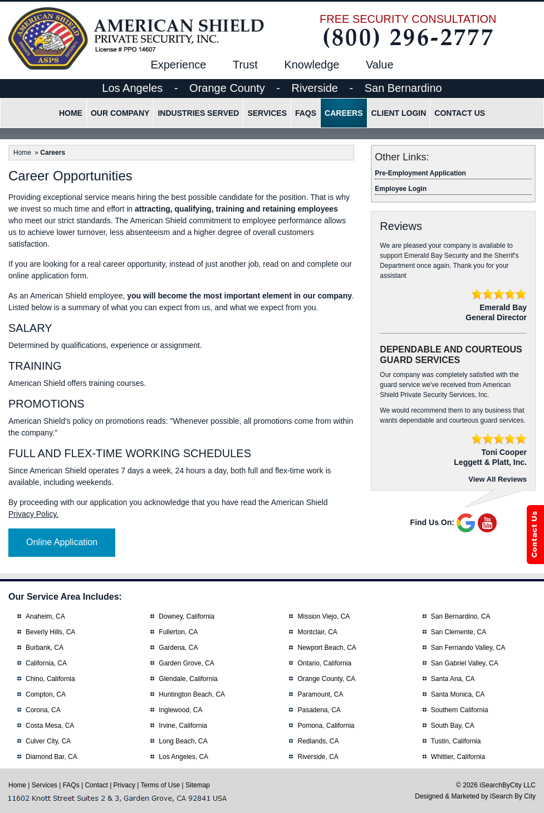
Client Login (399, 113)
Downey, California (186, 616)
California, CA (46, 663)
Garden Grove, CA (186, 663)
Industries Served (198, 113)
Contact (96, 785)
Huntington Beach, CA (192, 694)
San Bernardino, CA (461, 616)
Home (70, 113)
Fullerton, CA (178, 632)
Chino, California (50, 679)
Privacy (124, 785)
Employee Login (401, 189)
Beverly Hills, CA (50, 632)
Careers (343, 113)
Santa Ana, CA (453, 679)
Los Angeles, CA (183, 757)
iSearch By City (513, 796)
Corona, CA (43, 710)
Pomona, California (325, 725)
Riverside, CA (317, 757)
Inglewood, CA (180, 710)
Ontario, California (324, 663)
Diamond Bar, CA (51, 757)
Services (267, 113)
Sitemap (197, 785)
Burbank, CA (44, 648)
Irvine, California (183, 725)
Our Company (120, 113)
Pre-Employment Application (420, 173)
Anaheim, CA (45, 616)
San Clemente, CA (458, 632)
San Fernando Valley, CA (468, 648)
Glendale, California (188, 679)
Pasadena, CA (318, 710)
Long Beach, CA (183, 741)
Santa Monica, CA (458, 694)
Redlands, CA (318, 741)
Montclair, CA (317, 632)
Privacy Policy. (33, 514)
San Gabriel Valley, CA (464, 663)
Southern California (459, 710)
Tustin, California (456, 741)
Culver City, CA (48, 741)
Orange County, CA (326, 679)
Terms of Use (160, 785)
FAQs (305, 113)
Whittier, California (458, 757)
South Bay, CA (452, 725)
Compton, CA (46, 694)
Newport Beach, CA (326, 648)
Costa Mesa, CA (50, 725)
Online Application (61, 542)
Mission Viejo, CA (323, 616)
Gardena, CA (178, 648)
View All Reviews (497, 479)
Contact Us (459, 113)
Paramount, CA (320, 694)
